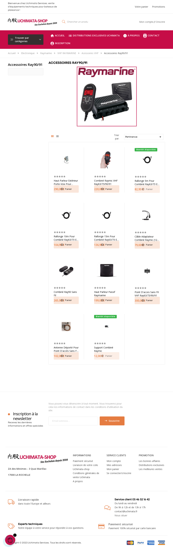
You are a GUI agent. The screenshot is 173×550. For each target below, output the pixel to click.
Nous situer (121, 515)
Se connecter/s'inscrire (119, 473)
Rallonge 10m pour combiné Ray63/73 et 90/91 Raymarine (65, 238)
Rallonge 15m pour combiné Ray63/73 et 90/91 (106, 238)
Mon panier (113, 469)
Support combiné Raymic (103, 349)
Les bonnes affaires (149, 461)
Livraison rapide (28, 500)
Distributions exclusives (151, 465)
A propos (78, 481)
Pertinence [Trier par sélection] (144, 137)
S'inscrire (160, 21)
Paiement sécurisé (83, 461)
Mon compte (146, 21)
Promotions (158, 6)
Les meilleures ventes (150, 469)
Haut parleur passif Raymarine (104, 293)
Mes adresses (114, 465)
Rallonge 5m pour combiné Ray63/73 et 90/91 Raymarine (146, 182)
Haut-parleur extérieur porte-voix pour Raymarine (66, 182)
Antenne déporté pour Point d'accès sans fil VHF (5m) (66, 349)
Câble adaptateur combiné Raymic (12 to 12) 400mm (146, 238)
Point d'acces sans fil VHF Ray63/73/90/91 (147, 293)
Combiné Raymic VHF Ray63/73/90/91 (106, 182)
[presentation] (76, 432)
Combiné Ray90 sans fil (65, 293)
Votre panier (141, 6)
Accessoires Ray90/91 (25, 64)
